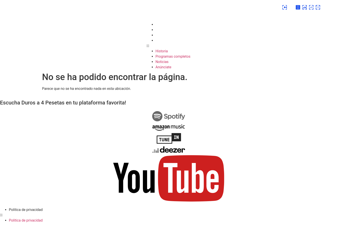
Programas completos (173, 30)
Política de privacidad (26, 210)
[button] (169, 46)
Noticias (162, 35)
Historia (162, 24)
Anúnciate (163, 40)
